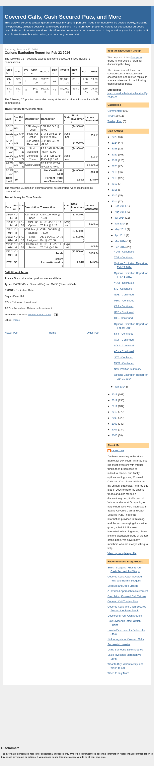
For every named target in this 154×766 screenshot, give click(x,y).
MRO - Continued (124, 300)
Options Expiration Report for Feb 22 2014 (37, 52)
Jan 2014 (120, 386)
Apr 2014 (120, 235)
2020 (114, 166)
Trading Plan (114, 121)
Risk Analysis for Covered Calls (125, 639)
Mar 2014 (121, 241)
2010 (114, 411)
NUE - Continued (124, 294)
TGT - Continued (124, 257)
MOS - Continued (124, 363)
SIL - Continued (123, 288)
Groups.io (136, 57)
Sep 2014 (121, 205)
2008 (114, 423)
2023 (114, 148)
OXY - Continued (124, 339)
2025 (114, 136)
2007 (114, 429)
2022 (114, 154)
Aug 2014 (121, 211)
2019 (114, 171)
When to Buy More (118, 673)
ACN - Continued (124, 351)
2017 (114, 183)
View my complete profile (121, 553)
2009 (114, 417)
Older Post (93, 332)
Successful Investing (119, 644)
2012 (114, 400)
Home (52, 332)
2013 (114, 394)
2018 (114, 178)
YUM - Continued (124, 251)
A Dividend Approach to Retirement (127, 591)
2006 (114, 435)
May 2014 (121, 229)
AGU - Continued (124, 345)
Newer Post (11, 332)
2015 (114, 195)
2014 (114, 201)
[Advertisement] (31, 715)
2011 (114, 406)
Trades (16, 320)
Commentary (114, 110)
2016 (114, 189)
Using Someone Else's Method (125, 649)
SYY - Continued (124, 333)
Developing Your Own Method (124, 615)
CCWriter (117, 450)
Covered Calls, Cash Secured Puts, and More (63, 17)
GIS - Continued (123, 318)
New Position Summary (127, 368)
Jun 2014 (120, 223)
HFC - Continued (124, 312)
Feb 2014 (121, 247)
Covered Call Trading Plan (122, 601)
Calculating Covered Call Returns (126, 596)
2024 (114, 142)
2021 (114, 160)
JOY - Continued (123, 357)
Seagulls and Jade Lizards (122, 585)
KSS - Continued (124, 306)
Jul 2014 (120, 217)
